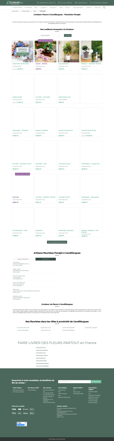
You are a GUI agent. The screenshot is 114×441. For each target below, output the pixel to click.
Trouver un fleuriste (62, 393)
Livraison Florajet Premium (49, 402)
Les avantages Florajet (48, 393)
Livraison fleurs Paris (41, 347)
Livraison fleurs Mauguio (23, 330)
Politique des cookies (93, 398)
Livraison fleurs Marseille (42, 350)
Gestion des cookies (92, 400)
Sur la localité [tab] (23, 259)
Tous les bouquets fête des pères (57, 242)
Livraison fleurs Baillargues (68, 330)
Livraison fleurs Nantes (41, 360)
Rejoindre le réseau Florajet (64, 397)
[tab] (17, 7)
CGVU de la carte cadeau (18, 391)
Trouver (67, 35)
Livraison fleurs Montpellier (68, 327)
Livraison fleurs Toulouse (42, 355)
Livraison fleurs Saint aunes (23, 327)
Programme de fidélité (78, 393)
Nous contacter (76, 391)
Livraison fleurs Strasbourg (42, 363)
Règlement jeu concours (93, 397)
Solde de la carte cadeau (18, 390)
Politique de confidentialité (94, 395)
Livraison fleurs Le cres (45, 327)
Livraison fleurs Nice (40, 358)
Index (59, 391)
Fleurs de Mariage (32, 390)
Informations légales (93, 391)
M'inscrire (96, 381)
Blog (59, 395)
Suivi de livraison (62, 390)
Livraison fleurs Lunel (45, 330)
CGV (89, 393)
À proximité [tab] (45, 259)
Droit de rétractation (92, 402)
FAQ (74, 390)
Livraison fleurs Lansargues (91, 327)
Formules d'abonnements (48, 394)
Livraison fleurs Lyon (41, 352)
